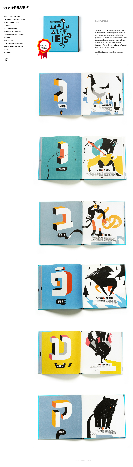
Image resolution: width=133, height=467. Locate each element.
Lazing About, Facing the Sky (14, 19)
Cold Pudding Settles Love (13, 43)
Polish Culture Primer (11, 22)
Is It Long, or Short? (11, 28)
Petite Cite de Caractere (12, 31)
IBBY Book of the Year (12, 16)
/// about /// (7, 52)
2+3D (6, 49)
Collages (7, 25)
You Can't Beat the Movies (13, 46)
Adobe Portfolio (86, 460)
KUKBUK (7, 37)
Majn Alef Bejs (9, 40)
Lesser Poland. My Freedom (14, 34)
